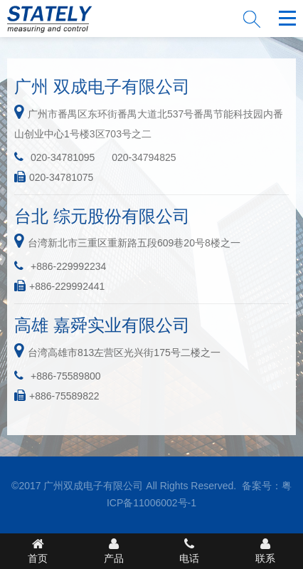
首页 (38, 550)
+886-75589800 (66, 376)
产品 (114, 550)
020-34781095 (63, 157)
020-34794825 (144, 157)
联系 (266, 550)
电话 (190, 550)
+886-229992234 (68, 266)
